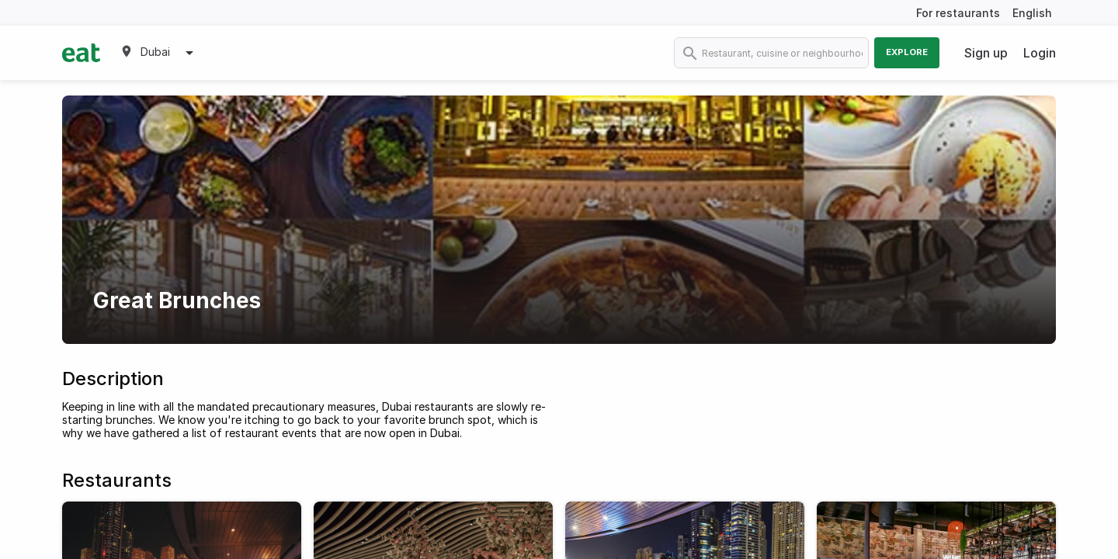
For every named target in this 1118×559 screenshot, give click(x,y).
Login (1039, 53)
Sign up (986, 53)
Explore (907, 52)
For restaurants (958, 12)
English (1032, 12)
